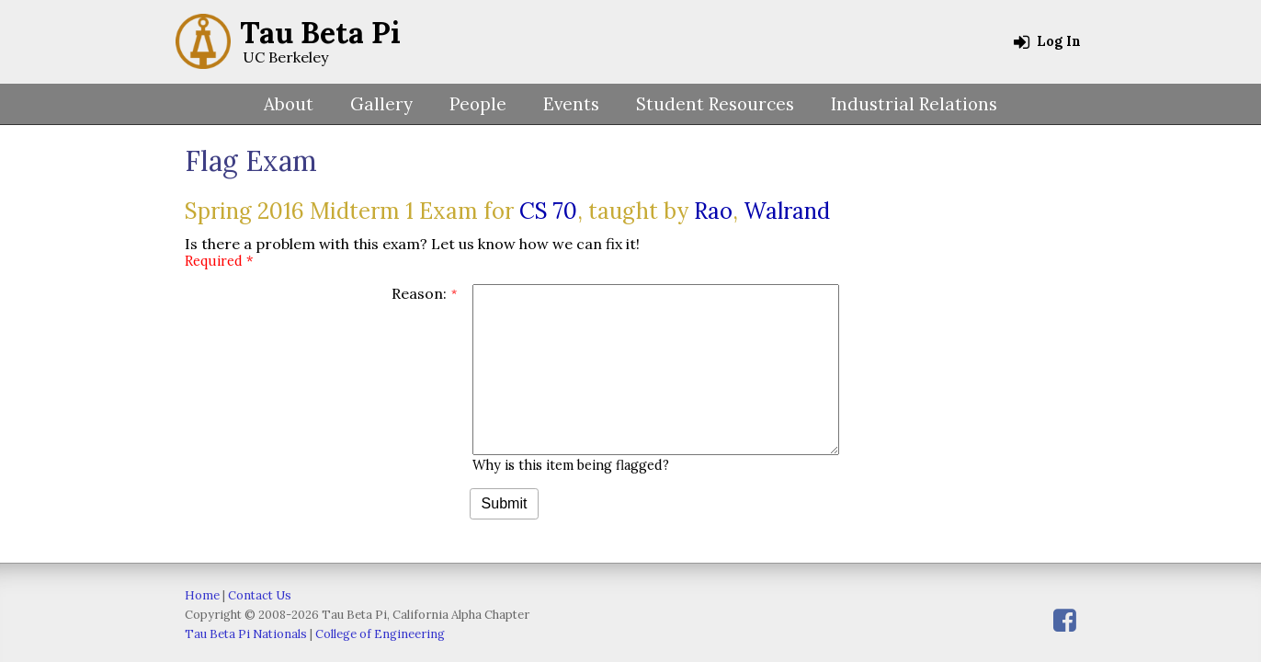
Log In (1047, 41)
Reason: (419, 293)
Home (202, 595)
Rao (713, 211)
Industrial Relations (914, 104)
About (288, 104)
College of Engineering (380, 634)
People (477, 104)
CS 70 (548, 211)
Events (571, 104)
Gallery (381, 104)
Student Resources (715, 104)
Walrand (787, 211)
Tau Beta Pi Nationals (246, 634)
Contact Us (259, 595)
